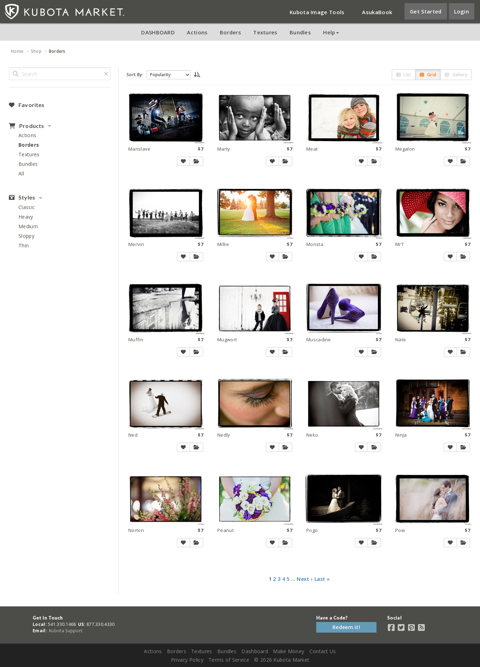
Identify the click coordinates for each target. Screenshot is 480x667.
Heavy (25, 216)
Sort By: (135, 75)
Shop (36, 51)
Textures (265, 32)
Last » (322, 579)
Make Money (288, 651)
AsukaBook (377, 12)
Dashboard (254, 651)
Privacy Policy (187, 659)
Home (17, 51)
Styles (22, 197)
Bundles (300, 32)
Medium (28, 226)
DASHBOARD (158, 32)
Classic (26, 207)
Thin (23, 245)
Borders (230, 32)
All (21, 173)
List (403, 75)
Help (331, 32)
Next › (305, 579)
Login (461, 11)
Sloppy (26, 235)
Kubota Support (65, 631)
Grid (428, 75)
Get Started (425, 11)
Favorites (26, 105)
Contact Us (322, 651)
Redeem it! (346, 627)
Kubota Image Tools (317, 12)
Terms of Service (228, 659)
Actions (197, 32)
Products (26, 126)
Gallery (456, 75)
